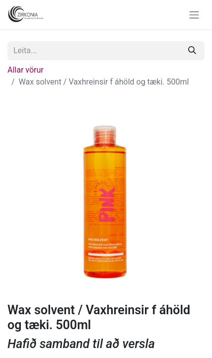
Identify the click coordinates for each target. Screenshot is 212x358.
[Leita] (192, 50)
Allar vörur (25, 70)
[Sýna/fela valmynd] (194, 14)
